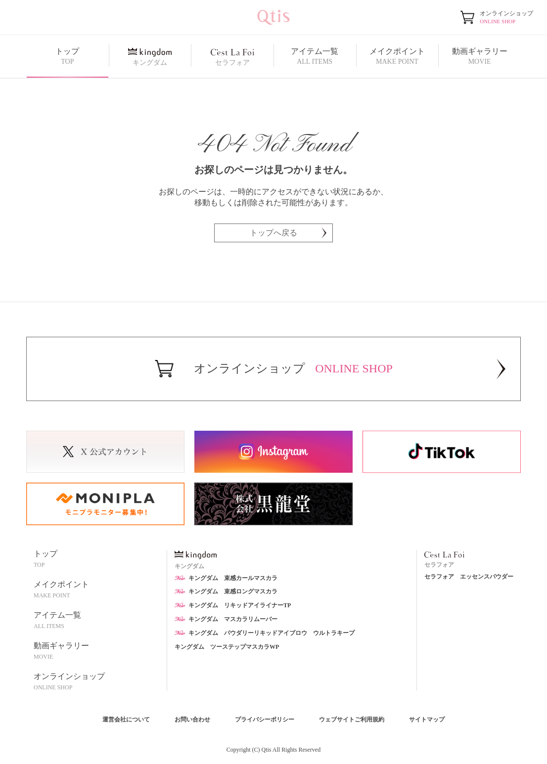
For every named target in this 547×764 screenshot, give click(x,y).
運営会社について (126, 719)
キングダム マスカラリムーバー (226, 619)
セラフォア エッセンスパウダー (468, 576)
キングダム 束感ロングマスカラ (226, 591)
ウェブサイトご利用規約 (351, 719)
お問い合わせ (192, 719)
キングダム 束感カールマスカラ (226, 578)
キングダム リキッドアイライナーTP (233, 605)
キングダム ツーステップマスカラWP (227, 646)
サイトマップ (427, 719)
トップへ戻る (288, 232)
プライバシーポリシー (264, 719)
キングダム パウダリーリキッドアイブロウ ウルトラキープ (265, 632)
